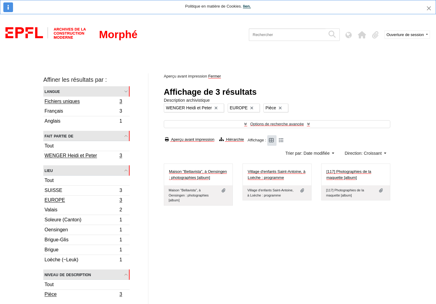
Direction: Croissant (364, 153)
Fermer (214, 76)
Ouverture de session (406, 34)
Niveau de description (68, 274)
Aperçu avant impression (189, 139)
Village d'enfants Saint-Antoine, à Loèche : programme (277, 174)
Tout (49, 145)
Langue (52, 91)
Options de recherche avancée (277, 124)
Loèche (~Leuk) (83, 260)
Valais (83, 210)
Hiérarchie (231, 139)
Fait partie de (59, 136)
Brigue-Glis (83, 240)
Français (83, 111)
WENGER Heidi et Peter (83, 156)
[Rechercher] (287, 34)
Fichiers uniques (83, 102)
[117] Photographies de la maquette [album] (348, 174)
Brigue (83, 250)
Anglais (83, 121)
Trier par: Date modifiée (308, 153)
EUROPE (83, 201)
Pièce (83, 295)
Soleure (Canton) (83, 220)
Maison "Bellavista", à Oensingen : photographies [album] (198, 174)
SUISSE (83, 191)
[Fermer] (429, 8)
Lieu (49, 170)
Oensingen (83, 230)
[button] (362, 35)
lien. (247, 6)
